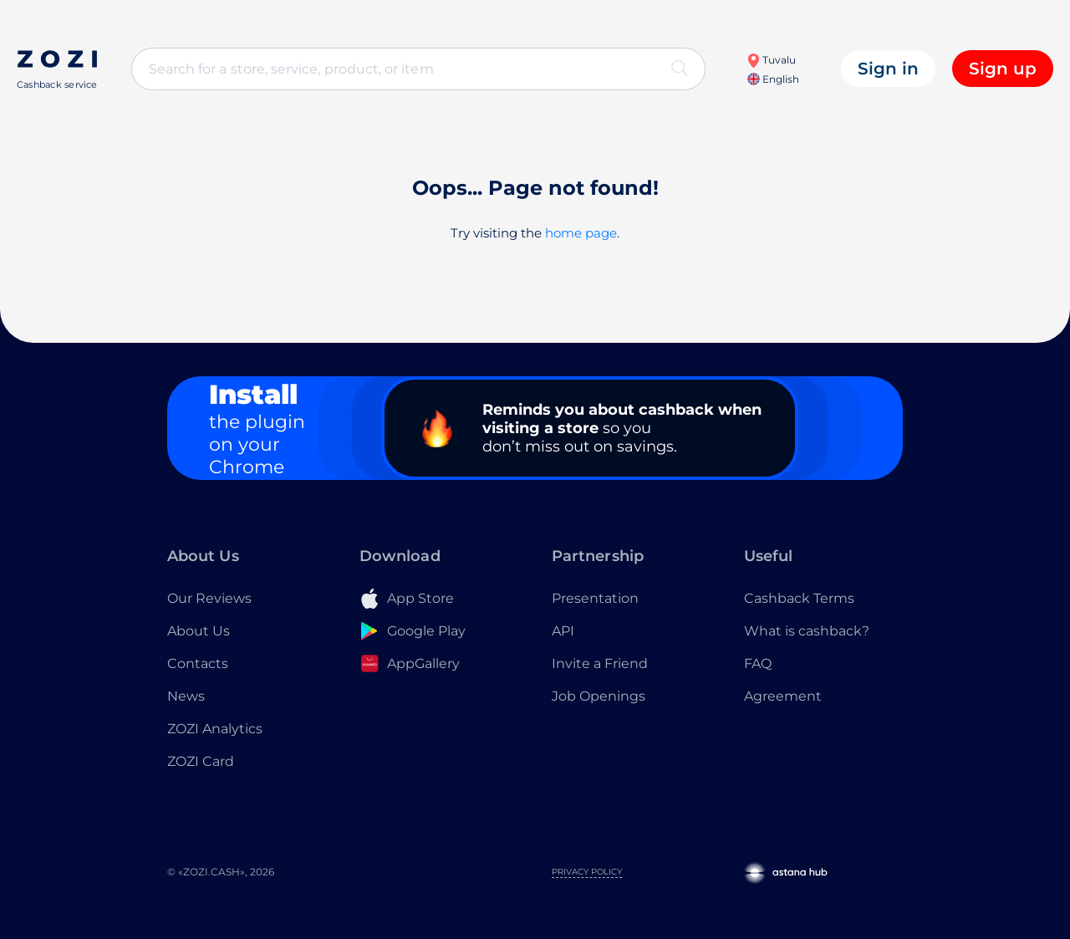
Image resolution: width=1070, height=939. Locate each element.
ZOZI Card (200, 761)
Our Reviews (209, 598)
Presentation (595, 598)
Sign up (1003, 69)
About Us (198, 631)
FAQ (758, 663)
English (773, 79)
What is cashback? (806, 631)
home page (581, 233)
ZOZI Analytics (214, 729)
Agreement (783, 696)
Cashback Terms (799, 598)
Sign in (888, 69)
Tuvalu (771, 60)
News (186, 696)
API (563, 631)
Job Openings (598, 696)
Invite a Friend (600, 663)
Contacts (197, 663)
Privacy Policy (587, 871)
